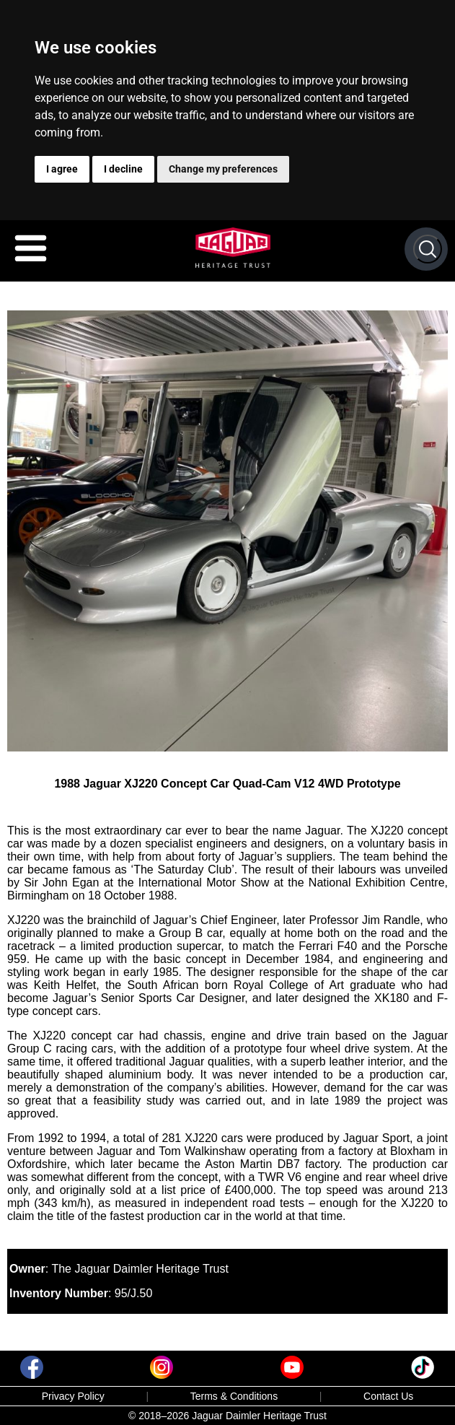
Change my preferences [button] (223, 169)
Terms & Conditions (234, 1396)
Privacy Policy (73, 1396)
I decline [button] (123, 169)
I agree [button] (62, 169)
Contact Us (388, 1396)
